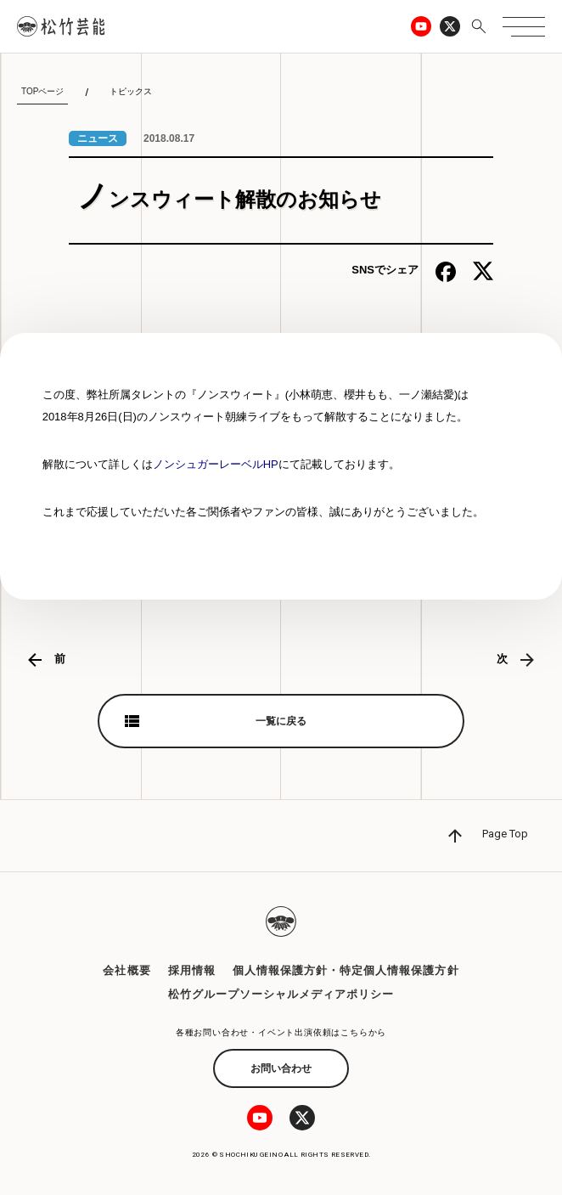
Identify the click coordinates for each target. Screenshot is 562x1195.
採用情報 (192, 970)
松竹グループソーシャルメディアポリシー (281, 994)
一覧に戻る (281, 721)
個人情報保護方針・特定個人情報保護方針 (346, 970)
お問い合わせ (281, 1068)
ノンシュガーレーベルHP (215, 464)
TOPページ (42, 91)
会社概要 (126, 970)
